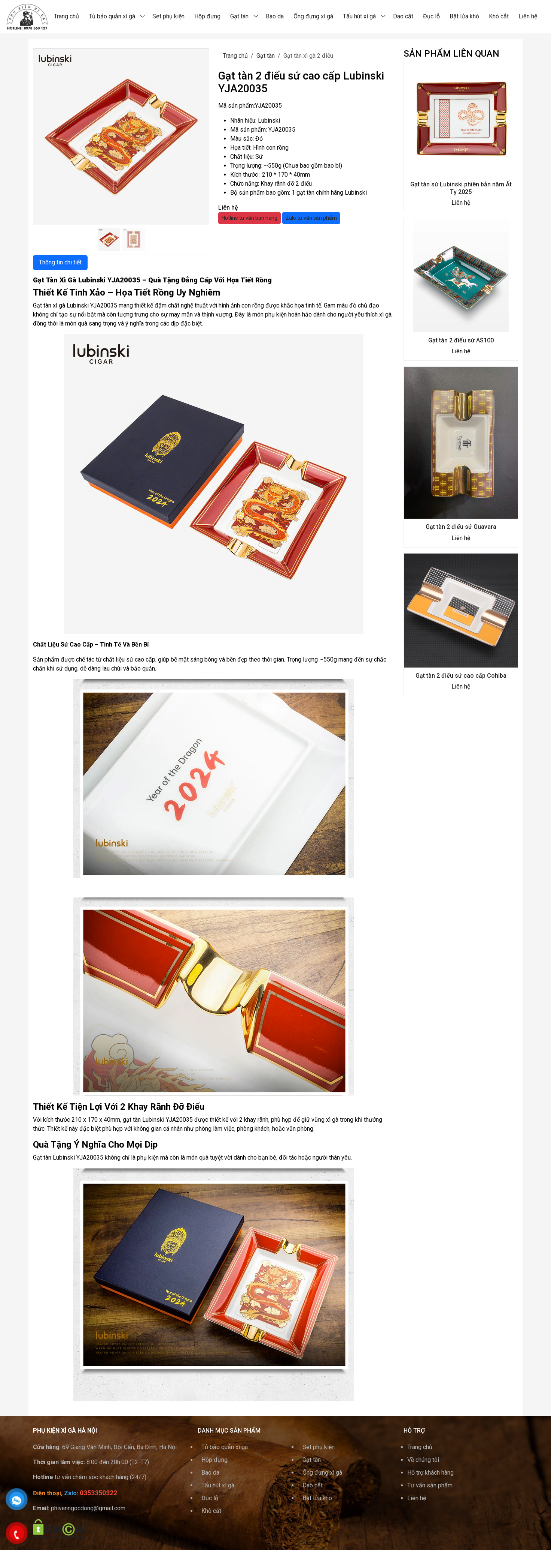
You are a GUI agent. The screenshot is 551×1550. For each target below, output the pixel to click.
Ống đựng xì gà (313, 16)
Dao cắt (403, 16)
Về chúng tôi (423, 1459)
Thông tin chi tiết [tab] (60, 262)
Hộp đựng (207, 16)
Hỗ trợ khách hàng (430, 1472)
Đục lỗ (431, 16)
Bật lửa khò (464, 16)
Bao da (275, 16)
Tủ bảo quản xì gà (112, 16)
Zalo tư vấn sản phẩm (311, 218)
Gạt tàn (239, 16)
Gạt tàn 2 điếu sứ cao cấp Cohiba (460, 675)
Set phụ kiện (168, 16)
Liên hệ (527, 16)
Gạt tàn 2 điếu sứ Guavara (461, 526)
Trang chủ (66, 16)
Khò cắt (499, 16)
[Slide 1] (109, 240)
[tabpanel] (214, 838)
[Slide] (133, 240)
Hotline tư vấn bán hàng (249, 218)
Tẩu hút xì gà (359, 16)
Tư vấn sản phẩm (430, 1485)
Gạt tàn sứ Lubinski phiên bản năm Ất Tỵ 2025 (461, 188)
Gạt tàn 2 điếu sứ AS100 (461, 340)
